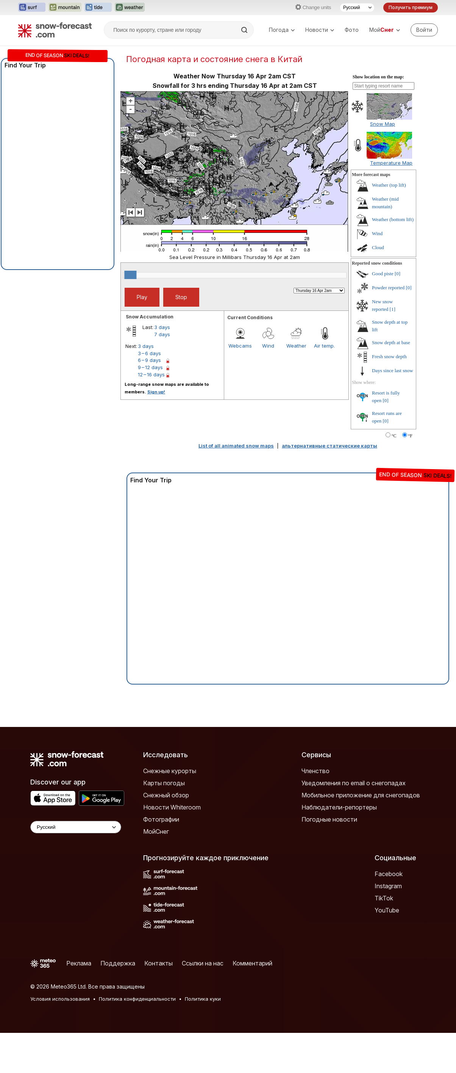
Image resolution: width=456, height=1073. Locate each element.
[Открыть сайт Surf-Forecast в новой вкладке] (31, 7)
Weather (296, 346)
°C (394, 435)
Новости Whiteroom (172, 807)
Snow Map (382, 124)
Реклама (78, 963)
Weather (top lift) (389, 185)
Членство (315, 771)
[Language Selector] (75, 827)
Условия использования (60, 999)
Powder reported (388, 287)
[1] (392, 309)
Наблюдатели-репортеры (339, 807)
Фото (352, 30)
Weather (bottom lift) (393, 219)
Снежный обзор (166, 795)
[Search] (245, 30)
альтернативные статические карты (329, 446)
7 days (162, 334)
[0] (397, 273)
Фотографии (161, 819)
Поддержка (117, 963)
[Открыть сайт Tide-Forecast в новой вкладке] (98, 7)
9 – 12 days (150, 367)
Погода (282, 30)
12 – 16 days (151, 374)
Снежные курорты (169, 771)
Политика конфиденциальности (137, 999)
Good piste (383, 273)
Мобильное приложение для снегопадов (360, 795)
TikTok (384, 898)
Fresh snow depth (389, 356)
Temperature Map (391, 163)
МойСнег (156, 831)
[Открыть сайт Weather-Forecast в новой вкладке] (130, 7)
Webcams (240, 346)
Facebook (389, 874)
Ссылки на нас (202, 963)
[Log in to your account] (424, 29)
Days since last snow (392, 370)
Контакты (158, 963)
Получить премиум (411, 7)
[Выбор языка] (357, 7)
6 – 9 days (149, 360)
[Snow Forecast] (55, 29)
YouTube (387, 910)
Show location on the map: (378, 77)
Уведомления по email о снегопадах (353, 783)
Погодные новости (329, 819)
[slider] (130, 275)
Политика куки (203, 999)
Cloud (378, 247)
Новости (319, 30)
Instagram (388, 886)
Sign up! (156, 392)
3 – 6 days (149, 353)
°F (410, 435)
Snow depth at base (391, 342)
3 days (162, 327)
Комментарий (252, 963)
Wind (268, 346)
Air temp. (324, 346)
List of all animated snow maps (236, 446)
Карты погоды (164, 783)
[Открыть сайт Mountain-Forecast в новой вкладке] (64, 7)
